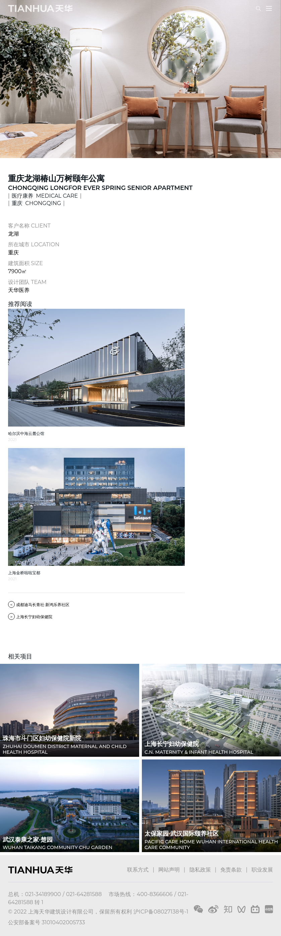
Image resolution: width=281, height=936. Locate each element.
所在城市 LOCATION (33, 244)
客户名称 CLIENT (29, 226)
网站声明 (169, 870)
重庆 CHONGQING (36, 203)
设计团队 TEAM (27, 282)
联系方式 (138, 870)
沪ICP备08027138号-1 (160, 911)
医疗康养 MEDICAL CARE (45, 196)
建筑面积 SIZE (25, 263)
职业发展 (262, 870)
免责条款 (231, 870)
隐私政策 (200, 870)
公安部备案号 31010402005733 (46, 922)
